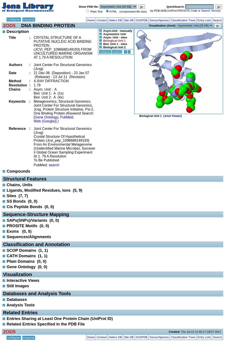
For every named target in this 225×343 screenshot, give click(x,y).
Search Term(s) (211, 10)
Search (217, 20)
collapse (13, 19)
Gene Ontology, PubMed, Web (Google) (54, 119)
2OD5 (9, 25)
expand (29, 19)
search (54, 165)
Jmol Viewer (172, 116)
